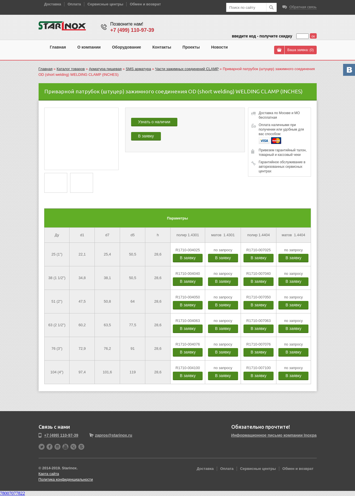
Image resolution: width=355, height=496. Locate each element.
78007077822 (12, 493)
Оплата (74, 4)
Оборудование (126, 47)
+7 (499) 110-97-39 (132, 30)
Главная (58, 47)
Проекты (191, 47)
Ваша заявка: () (300, 50)
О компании (88, 47)
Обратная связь (303, 7)
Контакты (161, 47)
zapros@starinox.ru (113, 435)
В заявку (146, 136)
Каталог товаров (70, 69)
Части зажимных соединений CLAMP (187, 69)
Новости (219, 47)
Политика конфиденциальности (66, 479)
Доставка (52, 4)
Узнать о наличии (154, 122)
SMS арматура (138, 69)
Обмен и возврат (145, 4)
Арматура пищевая (105, 69)
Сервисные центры (105, 4)
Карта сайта (49, 474)
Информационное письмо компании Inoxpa (274, 435)
